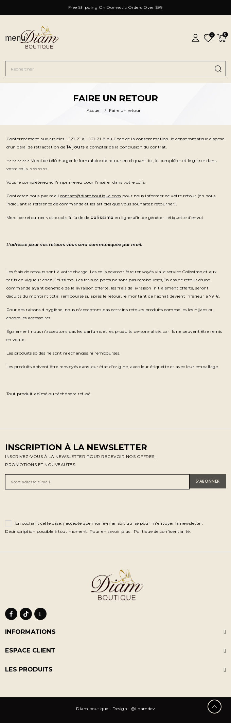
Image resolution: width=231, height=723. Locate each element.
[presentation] (56, 506)
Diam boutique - (94, 708)
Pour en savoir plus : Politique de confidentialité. (140, 531)
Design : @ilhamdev (133, 708)
